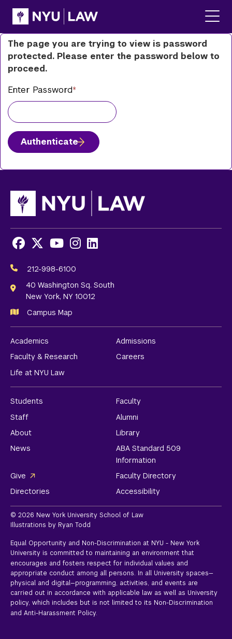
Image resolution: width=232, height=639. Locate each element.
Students (26, 401)
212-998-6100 (51, 269)
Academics (29, 341)
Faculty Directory (146, 475)
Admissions (136, 341)
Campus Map (49, 312)
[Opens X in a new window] (37, 243)
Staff (19, 417)
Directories (30, 491)
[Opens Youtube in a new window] (57, 243)
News (20, 448)
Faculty (128, 401)
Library (128, 432)
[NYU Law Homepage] (55, 16)
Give (18, 475)
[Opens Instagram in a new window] (75, 243)
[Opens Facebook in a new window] (18, 243)
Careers (130, 356)
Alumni (127, 417)
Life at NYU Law (37, 372)
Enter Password (40, 89)
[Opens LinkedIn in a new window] (92, 243)
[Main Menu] (212, 16)
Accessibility (138, 491)
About (21, 432)
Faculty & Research (44, 356)
